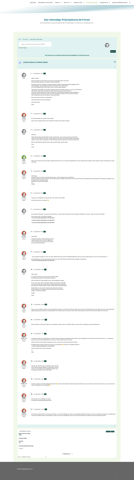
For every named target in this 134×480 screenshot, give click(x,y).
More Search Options (23, 47)
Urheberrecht (104, 2)
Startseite (33, 2)
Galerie (57, 2)
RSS (115, 61)
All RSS (112, 431)
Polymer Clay (78, 2)
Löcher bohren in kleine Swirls (36, 39)
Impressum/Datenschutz (119, 2)
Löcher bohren (25, 39)
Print (44, 73)
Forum (19, 39)
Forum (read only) (91, 2)
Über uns (67, 2)
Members (113, 51)
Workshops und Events (45, 2)
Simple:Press (66, 453)
